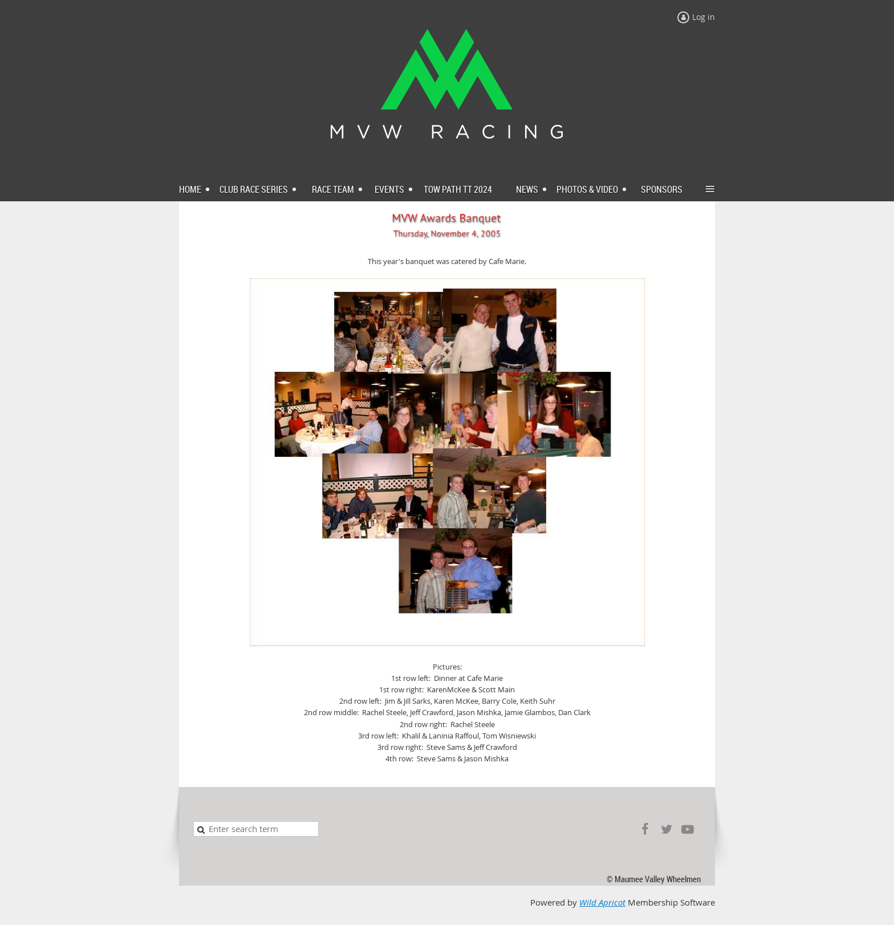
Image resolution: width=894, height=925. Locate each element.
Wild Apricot (602, 902)
